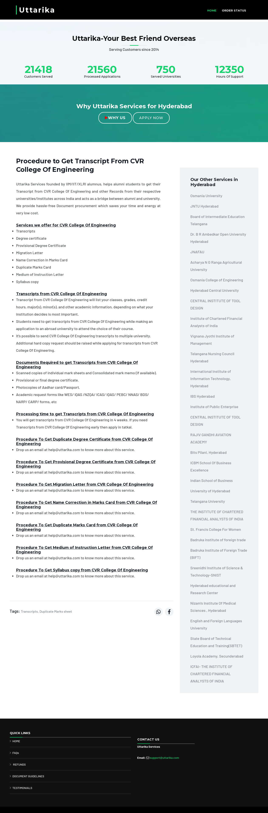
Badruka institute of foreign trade (218, 539)
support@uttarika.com (164, 757)
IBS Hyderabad (202, 396)
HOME (211, 10)
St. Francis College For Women (215, 529)
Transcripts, (30, 611)
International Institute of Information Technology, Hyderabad (210, 378)
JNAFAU (197, 251)
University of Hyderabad (210, 490)
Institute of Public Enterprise (214, 406)
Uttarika (37, 10)
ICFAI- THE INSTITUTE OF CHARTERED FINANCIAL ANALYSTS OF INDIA (211, 673)
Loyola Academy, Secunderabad (216, 656)
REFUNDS (19, 764)
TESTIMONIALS (22, 788)
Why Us (115, 117)
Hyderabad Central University (214, 290)
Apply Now (151, 118)
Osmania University (206, 195)
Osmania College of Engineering (216, 280)
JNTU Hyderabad (204, 206)
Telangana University (207, 501)
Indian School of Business (211, 480)
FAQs (16, 753)
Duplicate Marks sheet (56, 611)
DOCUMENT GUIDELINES (28, 776)
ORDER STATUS (234, 10)
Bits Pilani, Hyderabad (208, 452)
